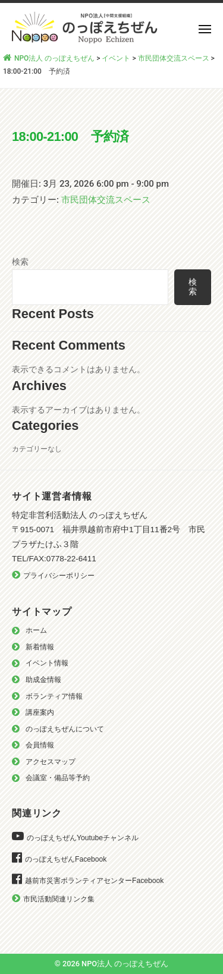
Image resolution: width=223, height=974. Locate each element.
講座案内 (40, 712)
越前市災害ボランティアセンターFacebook (94, 880)
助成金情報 (43, 679)
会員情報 (40, 745)
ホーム (36, 630)
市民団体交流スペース (105, 199)
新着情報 (40, 647)
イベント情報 (47, 663)
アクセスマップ (51, 762)
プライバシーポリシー (59, 575)
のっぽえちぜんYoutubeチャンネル (83, 838)
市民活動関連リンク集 (59, 899)
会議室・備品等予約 (58, 778)
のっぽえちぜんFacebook (65, 859)
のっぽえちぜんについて (65, 729)
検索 (20, 261)
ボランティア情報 (54, 696)
